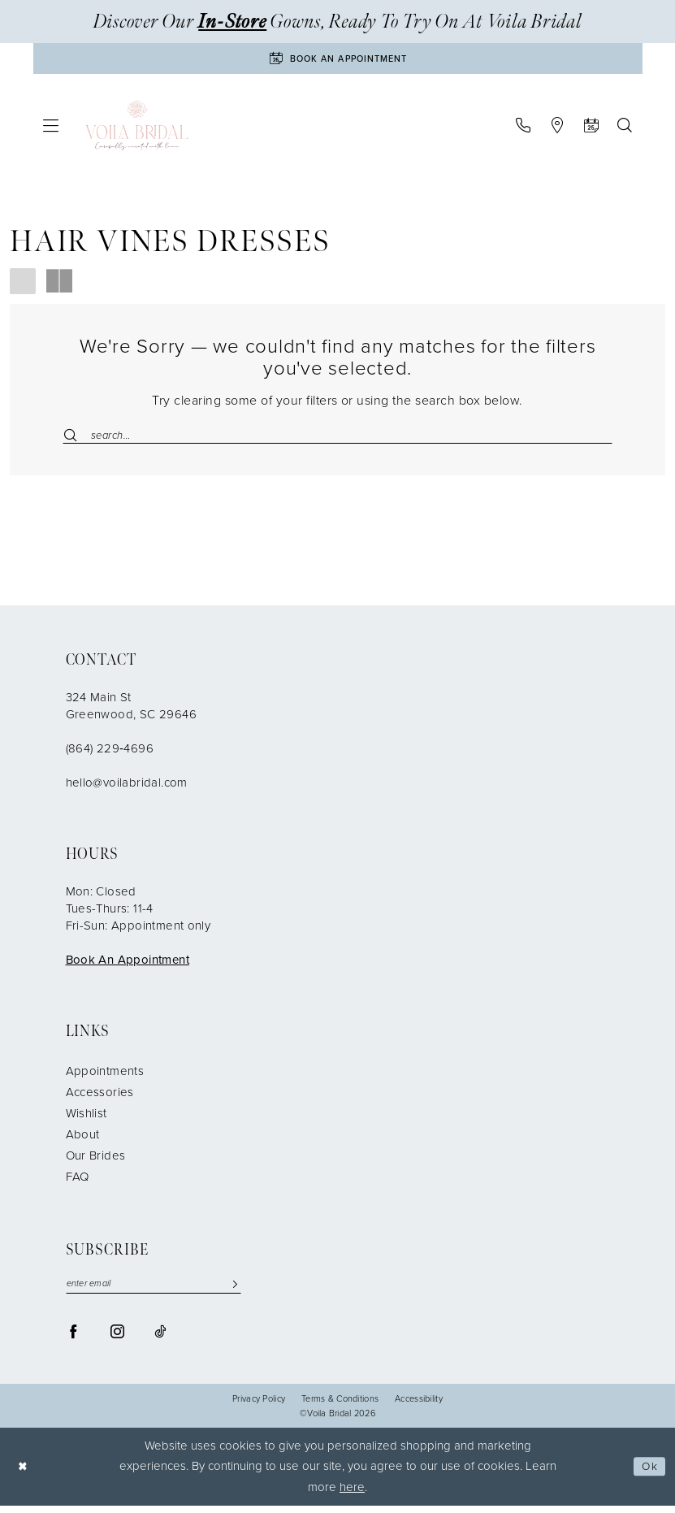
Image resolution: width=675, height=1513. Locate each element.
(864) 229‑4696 (110, 754)
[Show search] (625, 128)
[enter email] (153, 1291)
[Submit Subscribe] (234, 1291)
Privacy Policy (258, 1406)
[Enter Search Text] (337, 438)
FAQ (77, 1182)
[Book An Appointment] (338, 60)
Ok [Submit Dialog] (648, 1474)
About (83, 1140)
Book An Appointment (127, 965)
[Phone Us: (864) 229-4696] (523, 128)
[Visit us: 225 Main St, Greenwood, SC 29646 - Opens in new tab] (557, 128)
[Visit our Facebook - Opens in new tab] (73, 1338)
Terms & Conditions (340, 1406)
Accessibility (419, 1406)
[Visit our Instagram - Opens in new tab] (117, 1338)
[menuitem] (50, 129)
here (352, 1494)
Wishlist (86, 1119)
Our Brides (96, 1161)
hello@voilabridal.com (127, 788)
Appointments (105, 1077)
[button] (50, 129)
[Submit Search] (76, 438)
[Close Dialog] (24, 1474)
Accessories (100, 1098)
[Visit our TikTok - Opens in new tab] (160, 1338)
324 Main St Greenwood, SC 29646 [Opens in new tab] (131, 711)
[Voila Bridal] (137, 128)
